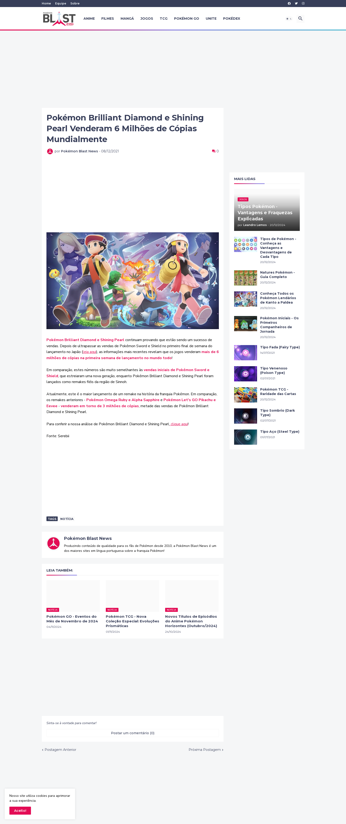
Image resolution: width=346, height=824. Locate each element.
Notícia (66, 519)
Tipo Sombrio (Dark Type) (277, 412)
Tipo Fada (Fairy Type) (280, 347)
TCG (163, 18)
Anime (89, 18)
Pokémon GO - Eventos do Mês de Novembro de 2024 (72, 618)
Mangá (127, 18)
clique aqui (179, 424)
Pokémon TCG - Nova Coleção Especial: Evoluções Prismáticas (132, 621)
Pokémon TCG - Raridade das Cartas (278, 391)
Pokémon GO (186, 18)
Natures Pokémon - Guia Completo (277, 274)
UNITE (211, 18)
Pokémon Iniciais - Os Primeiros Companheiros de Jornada (279, 325)
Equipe (60, 3)
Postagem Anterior (60, 750)
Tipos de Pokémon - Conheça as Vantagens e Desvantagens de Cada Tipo (278, 248)
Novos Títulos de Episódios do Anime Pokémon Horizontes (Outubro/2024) (191, 621)
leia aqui (89, 351)
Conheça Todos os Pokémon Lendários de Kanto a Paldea (278, 298)
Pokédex (231, 18)
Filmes (107, 18)
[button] (289, 18)
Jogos (147, 18)
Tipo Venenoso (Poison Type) (273, 370)
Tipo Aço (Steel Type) (279, 431)
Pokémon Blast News (88, 538)
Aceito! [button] (20, 811)
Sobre (75, 3)
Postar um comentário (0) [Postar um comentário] (132, 733)
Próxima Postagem (205, 750)
